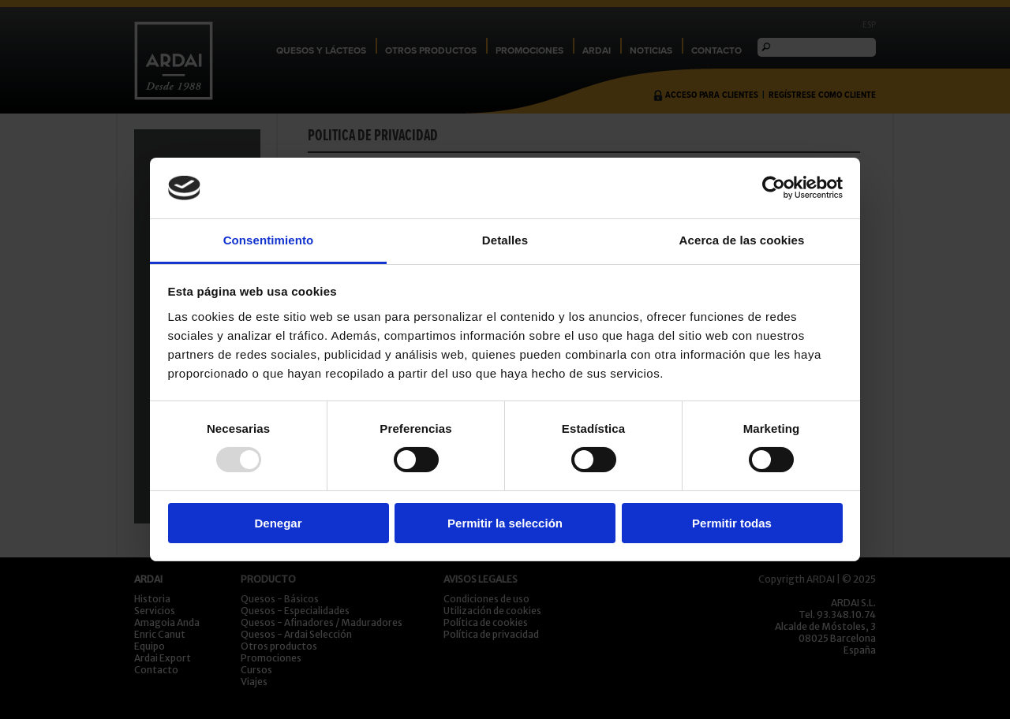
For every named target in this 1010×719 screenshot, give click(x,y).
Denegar (277, 523)
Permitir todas (732, 523)
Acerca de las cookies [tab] (742, 240)
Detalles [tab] (505, 240)
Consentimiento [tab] (268, 240)
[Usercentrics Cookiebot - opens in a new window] (774, 187)
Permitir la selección (505, 523)
